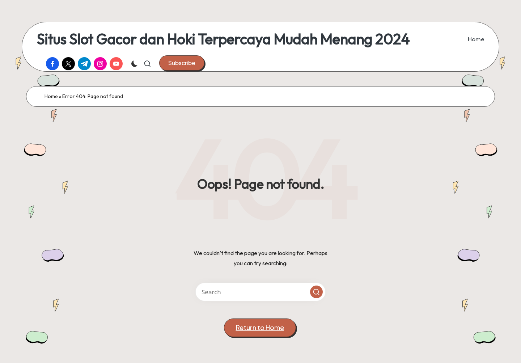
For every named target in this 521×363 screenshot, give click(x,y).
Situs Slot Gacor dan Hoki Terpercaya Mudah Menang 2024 (223, 39)
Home (51, 96)
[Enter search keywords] (260, 292)
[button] (181, 63)
